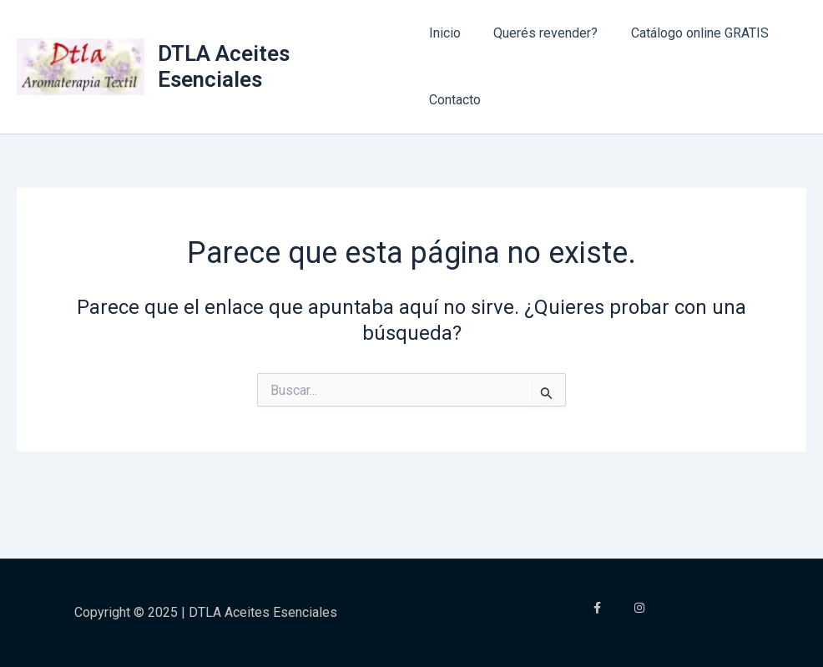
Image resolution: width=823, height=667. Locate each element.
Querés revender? (539, 33)
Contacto (455, 100)
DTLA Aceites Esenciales (224, 66)
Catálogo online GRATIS (687, 33)
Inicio (445, 33)
